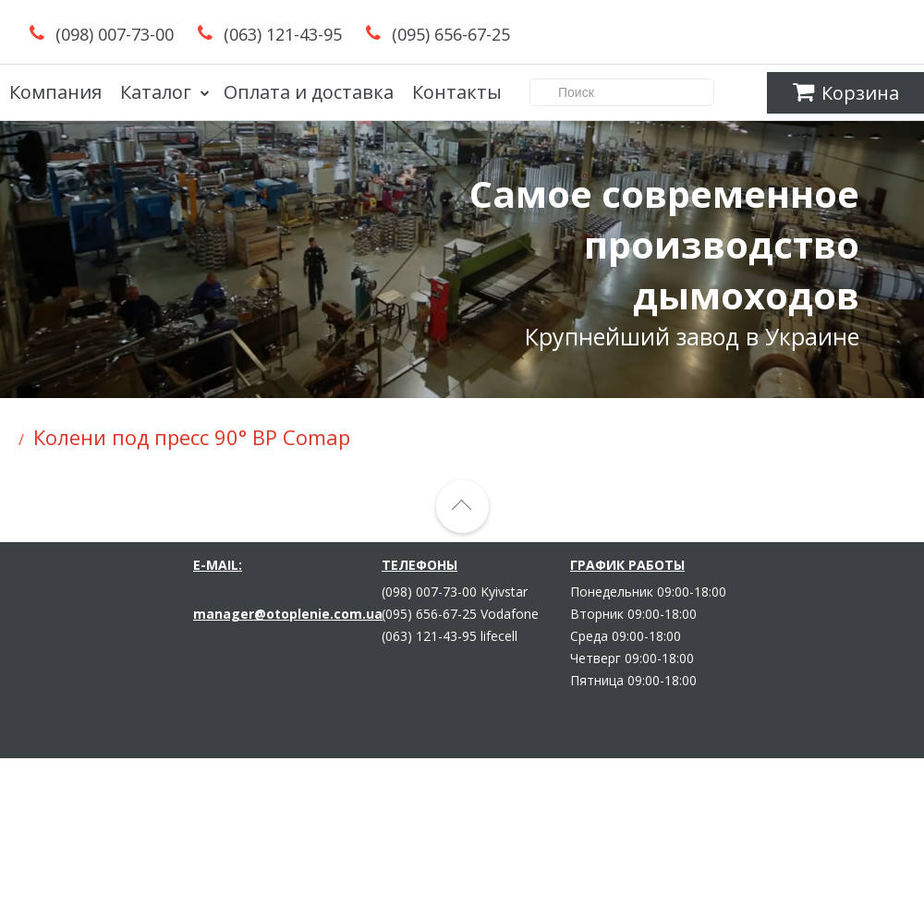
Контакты (457, 91)
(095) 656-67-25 (451, 34)
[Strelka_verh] (462, 506)
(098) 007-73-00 (114, 34)
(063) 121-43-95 (283, 34)
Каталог (155, 91)
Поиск (640, 92)
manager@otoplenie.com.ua (288, 613)
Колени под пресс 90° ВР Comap (191, 437)
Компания (55, 91)
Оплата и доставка (309, 91)
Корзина (846, 92)
